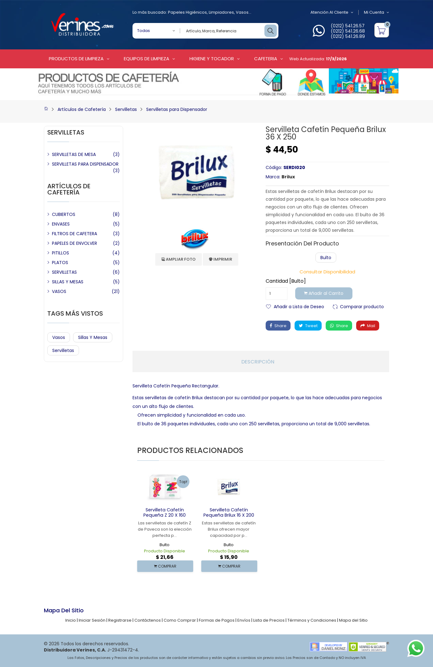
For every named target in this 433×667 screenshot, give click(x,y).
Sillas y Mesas (92, 337)
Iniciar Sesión (92, 620)
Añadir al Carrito (324, 293)
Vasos (242, 12)
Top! (183, 481)
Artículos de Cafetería (82, 109)
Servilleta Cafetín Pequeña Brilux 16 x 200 (229, 512)
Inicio (70, 620)
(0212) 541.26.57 (348, 26)
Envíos (243, 620)
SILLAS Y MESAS (67, 282)
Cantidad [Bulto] (286, 281)
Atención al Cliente (331, 12)
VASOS (59, 291)
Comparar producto (362, 306)
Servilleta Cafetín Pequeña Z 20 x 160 (164, 512)
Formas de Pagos (217, 620)
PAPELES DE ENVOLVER (74, 243)
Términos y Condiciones (311, 620)
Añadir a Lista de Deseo (299, 306)
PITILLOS (60, 253)
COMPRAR (165, 566)
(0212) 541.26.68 (348, 31)
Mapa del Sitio (353, 620)
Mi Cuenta (376, 12)
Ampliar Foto (178, 259)
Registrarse (120, 620)
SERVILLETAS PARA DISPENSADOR (85, 164)
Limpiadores (221, 12)
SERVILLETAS (64, 272)
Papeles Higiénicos (187, 12)
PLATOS (60, 262)
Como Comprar (180, 620)
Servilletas (126, 109)
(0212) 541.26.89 (348, 36)
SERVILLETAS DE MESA (74, 154)
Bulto (325, 257)
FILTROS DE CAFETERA (74, 234)
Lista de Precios (269, 620)
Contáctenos (147, 620)
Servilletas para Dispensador (176, 109)
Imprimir (220, 259)
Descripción (257, 362)
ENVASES (61, 224)
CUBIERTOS (63, 214)
